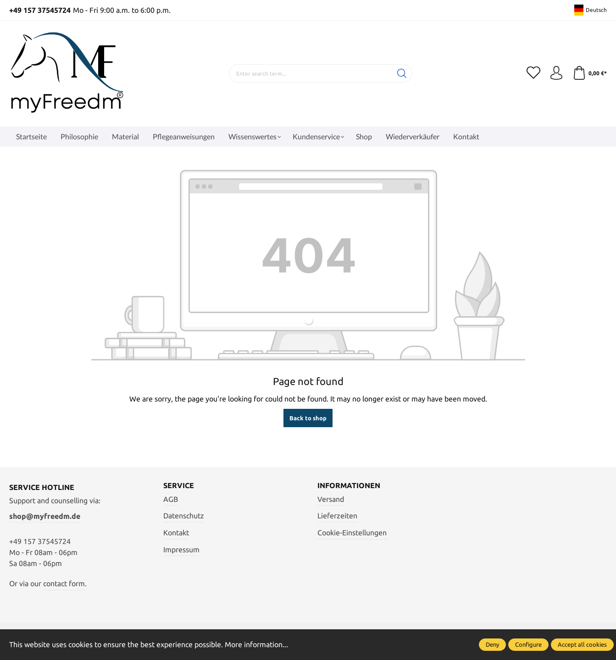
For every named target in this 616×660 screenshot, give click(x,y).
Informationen (348, 485)
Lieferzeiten (337, 516)
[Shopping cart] (589, 73)
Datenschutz (183, 516)
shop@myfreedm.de (44, 516)
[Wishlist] (533, 73)
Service (178, 485)
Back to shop (308, 418)
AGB (170, 499)
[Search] (402, 73)
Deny (492, 644)
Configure (528, 644)
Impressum (181, 549)
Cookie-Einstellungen (352, 532)
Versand (330, 499)
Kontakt (176, 532)
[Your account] (556, 73)
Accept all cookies (582, 644)
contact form (64, 583)
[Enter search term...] (310, 73)
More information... (256, 644)
